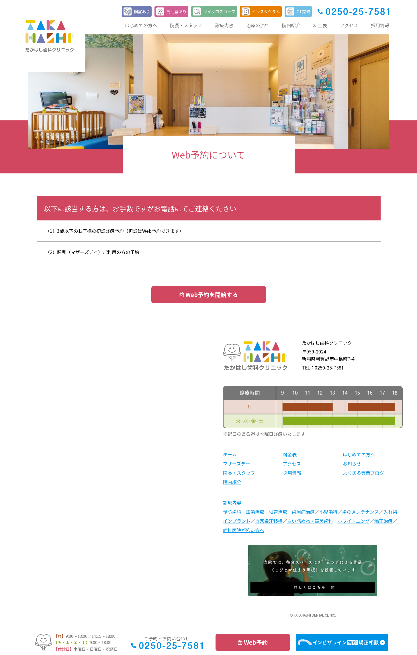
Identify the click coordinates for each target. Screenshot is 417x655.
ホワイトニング (354, 520)
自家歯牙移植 (269, 520)
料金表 (320, 25)
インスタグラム (266, 11)
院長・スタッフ (186, 25)
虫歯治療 (255, 511)
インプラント (236, 520)
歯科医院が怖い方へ (243, 530)
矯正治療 (383, 520)
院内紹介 (291, 25)
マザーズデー (236, 463)
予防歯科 (232, 511)
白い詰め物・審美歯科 (310, 520)
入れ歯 (390, 511)
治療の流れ (257, 25)
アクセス (349, 25)
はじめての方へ (141, 25)
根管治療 (278, 511)
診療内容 (224, 25)
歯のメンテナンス (360, 511)
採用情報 (380, 25)
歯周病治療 (303, 511)
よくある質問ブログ (363, 472)
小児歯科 (328, 511)
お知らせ (352, 463)
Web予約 (256, 642)
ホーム (230, 454)
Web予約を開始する (211, 294)
